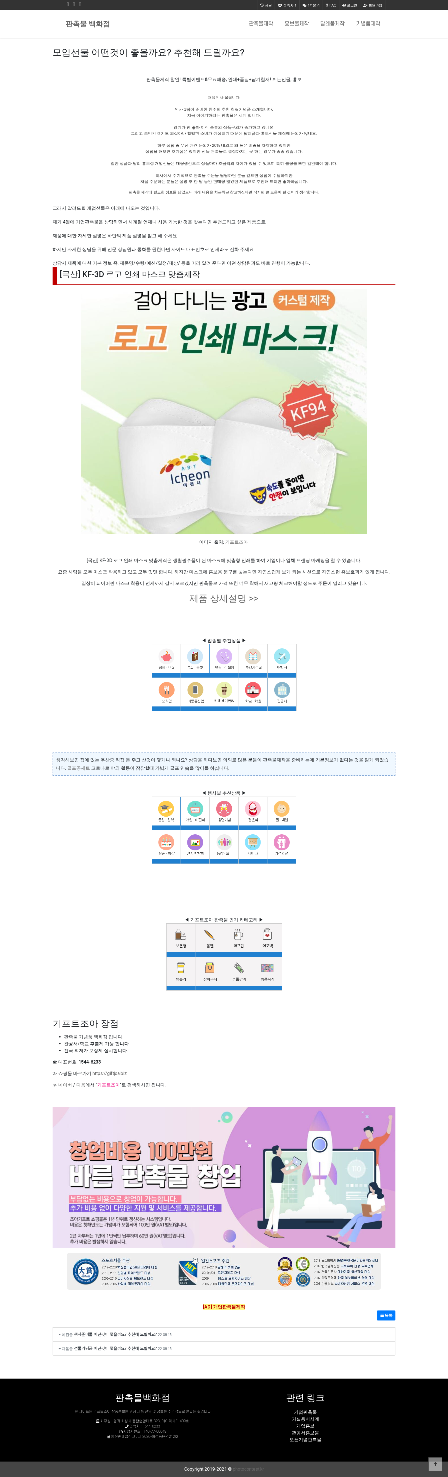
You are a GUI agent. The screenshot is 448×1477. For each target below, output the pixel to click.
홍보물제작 (297, 24)
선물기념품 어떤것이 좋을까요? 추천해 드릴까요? (115, 1348)
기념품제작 (368, 24)
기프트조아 (236, 542)
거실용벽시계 (305, 1419)
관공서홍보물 (305, 1433)
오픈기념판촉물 (305, 1439)
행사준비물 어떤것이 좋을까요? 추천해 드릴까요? (115, 1334)
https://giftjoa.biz (110, 1073)
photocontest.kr (248, 1469)
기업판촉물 (305, 1412)
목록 (386, 1315)
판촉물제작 (261, 24)
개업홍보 (305, 1426)
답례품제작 (332, 24)
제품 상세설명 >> (224, 598)
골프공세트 (78, 768)
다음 (80, 1085)
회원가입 (372, 5)
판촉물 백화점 (87, 24)
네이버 (65, 1085)
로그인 (349, 5)
